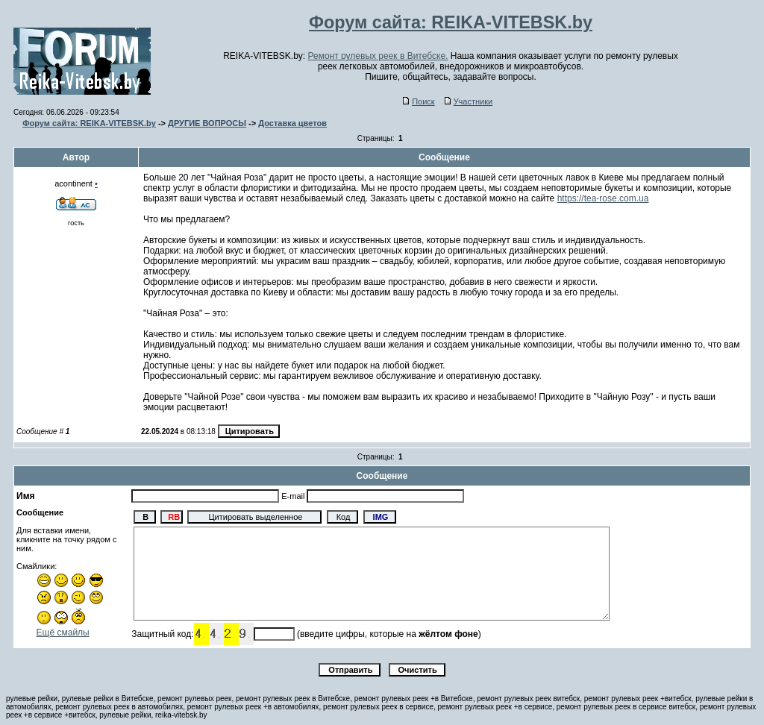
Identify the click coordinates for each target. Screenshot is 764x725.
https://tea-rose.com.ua (603, 198)
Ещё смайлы (63, 632)
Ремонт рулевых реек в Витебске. (378, 56)
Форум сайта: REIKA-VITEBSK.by (89, 123)
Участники (469, 101)
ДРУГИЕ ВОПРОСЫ (207, 123)
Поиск (418, 101)
